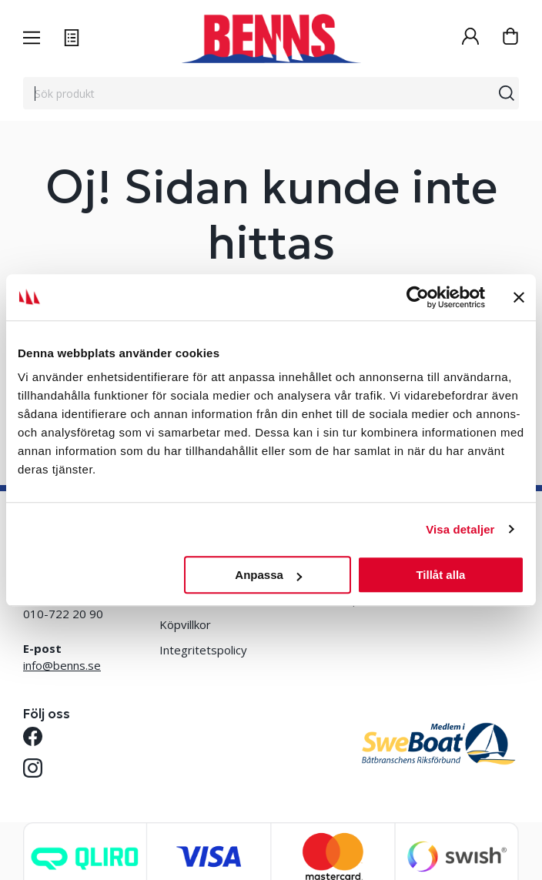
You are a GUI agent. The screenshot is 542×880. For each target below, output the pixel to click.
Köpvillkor (185, 624)
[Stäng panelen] (519, 297)
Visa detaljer (460, 529)
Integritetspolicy (203, 649)
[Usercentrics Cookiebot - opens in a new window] (417, 297)
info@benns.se (62, 665)
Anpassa (268, 574)
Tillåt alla (440, 574)
